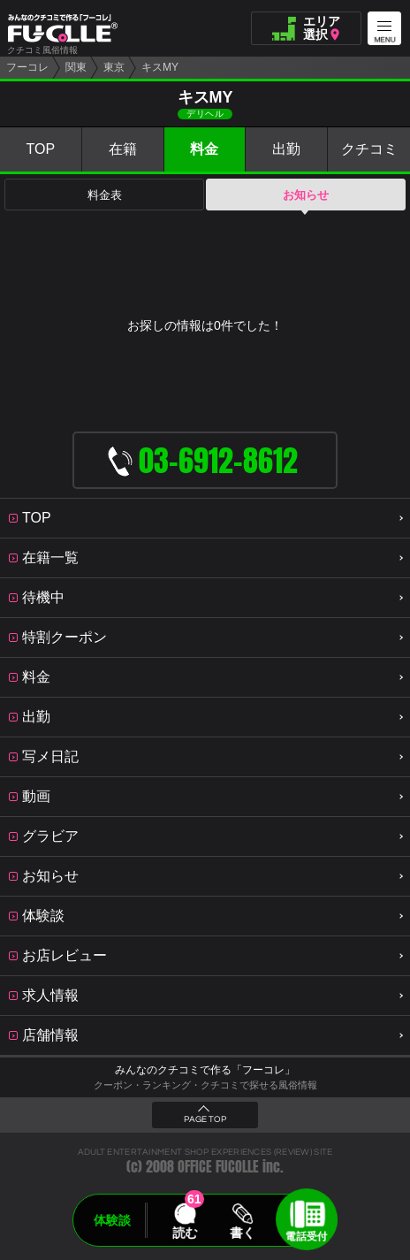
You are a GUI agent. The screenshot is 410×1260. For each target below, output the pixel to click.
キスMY (159, 67)
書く (242, 1233)
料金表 (104, 195)
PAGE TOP (205, 1119)
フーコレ (27, 67)
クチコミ (369, 149)
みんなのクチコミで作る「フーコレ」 (205, 1070)
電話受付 (306, 1236)
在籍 (123, 149)
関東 (76, 67)
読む (184, 1233)
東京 (114, 67)
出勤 (286, 149)
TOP (41, 149)
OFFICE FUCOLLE (218, 1167)
